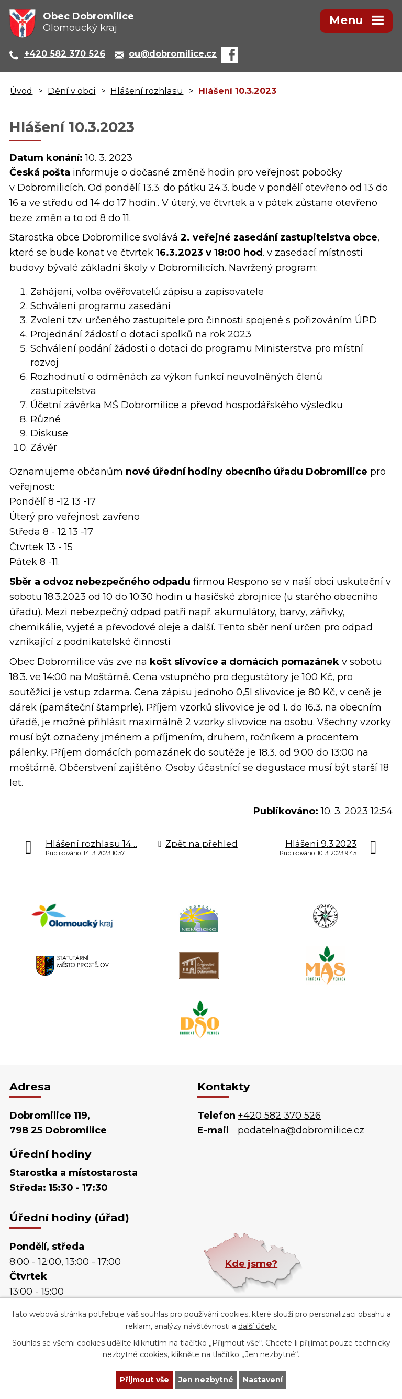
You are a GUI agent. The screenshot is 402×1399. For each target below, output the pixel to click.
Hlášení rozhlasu (146, 90)
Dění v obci (71, 90)
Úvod (21, 90)
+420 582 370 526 (279, 1115)
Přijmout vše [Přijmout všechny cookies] (144, 1379)
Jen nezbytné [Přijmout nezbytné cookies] (205, 1379)
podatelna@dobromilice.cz (301, 1130)
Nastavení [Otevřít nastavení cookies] (263, 1379)
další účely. (257, 1326)
